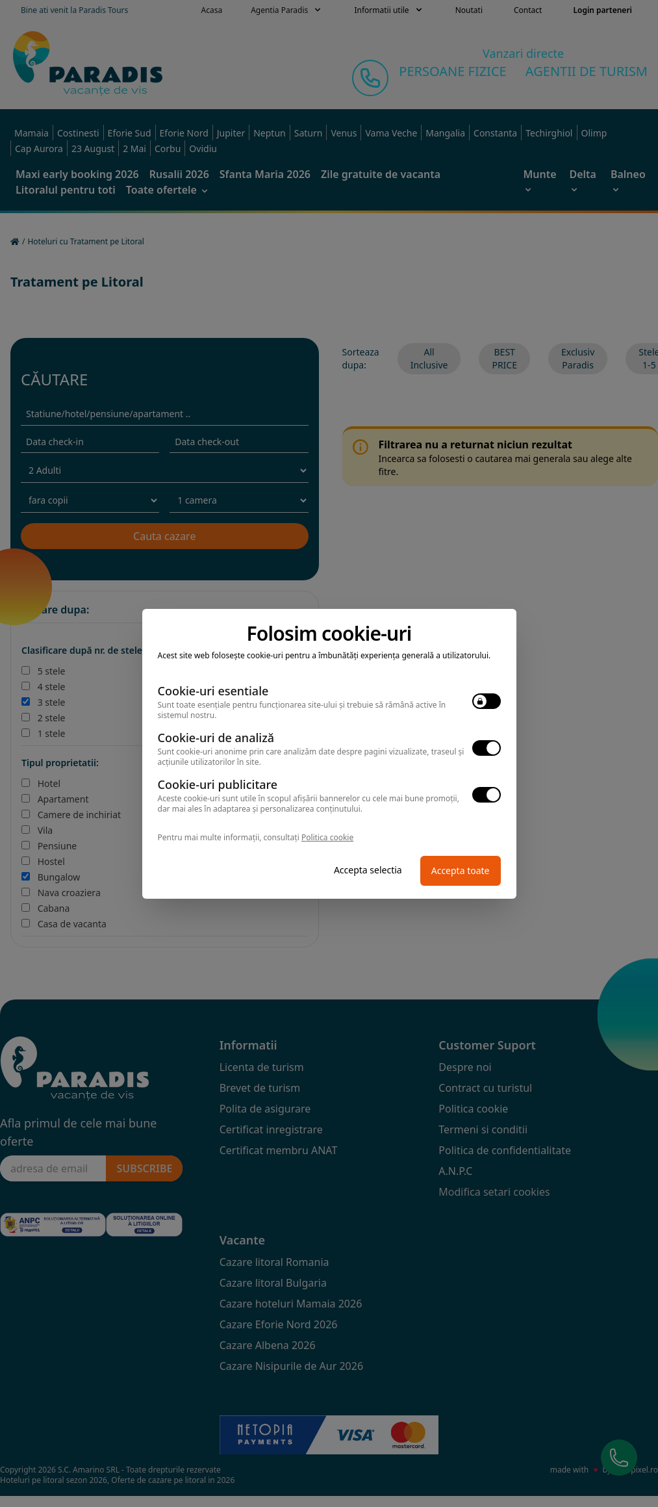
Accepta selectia (368, 870)
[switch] (486, 701)
